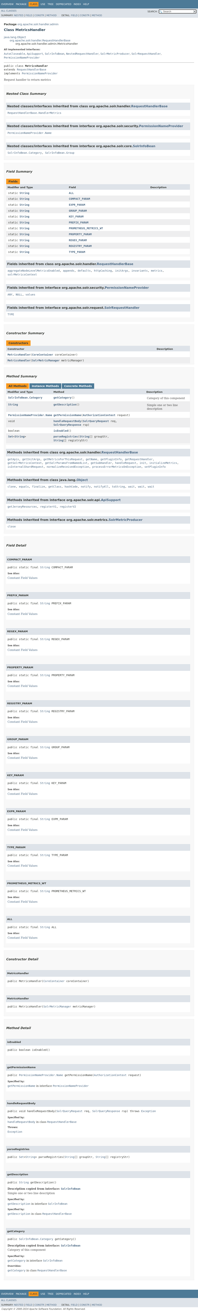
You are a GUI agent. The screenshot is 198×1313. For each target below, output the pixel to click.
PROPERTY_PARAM (80, 234)
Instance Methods (45, 386)
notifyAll (101, 486)
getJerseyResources (22, 506)
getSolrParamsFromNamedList (66, 462)
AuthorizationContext (99, 415)
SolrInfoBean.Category (25, 152)
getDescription (65, 404)
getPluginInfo (111, 459)
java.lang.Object (15, 37)
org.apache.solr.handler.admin (37, 24)
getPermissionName (67, 415)
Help (86, 4)
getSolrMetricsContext (25, 462)
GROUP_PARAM (78, 210)
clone (12, 486)
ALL (71, 193)
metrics (156, 270)
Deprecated (63, 4)
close (12, 526)
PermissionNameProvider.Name (30, 132)
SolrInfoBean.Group (59, 152)
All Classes (8, 10)
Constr (39, 15)
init (143, 462)
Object (82, 480)
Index (77, 4)
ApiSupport (35, 53)
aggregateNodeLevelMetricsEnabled (34, 270)
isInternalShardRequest (25, 466)
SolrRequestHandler (146, 53)
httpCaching (103, 270)
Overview (7, 4)
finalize (38, 486)
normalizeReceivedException (68, 466)
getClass (54, 486)
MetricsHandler (19, 354)
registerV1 (48, 506)
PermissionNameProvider (22, 57)
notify (86, 486)
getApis (13, 459)
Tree (51, 4)
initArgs (121, 270)
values (30, 294)
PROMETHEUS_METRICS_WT (86, 228)
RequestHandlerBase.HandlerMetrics (34, 112)
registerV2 (68, 506)
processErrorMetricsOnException (116, 466)
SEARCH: (153, 11)
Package (21, 4)
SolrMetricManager (46, 360)
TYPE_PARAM (77, 252)
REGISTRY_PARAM (80, 246)
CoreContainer (42, 354)
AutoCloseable (14, 53)
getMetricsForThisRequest (62, 459)
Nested (18, 15)
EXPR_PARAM (77, 204)
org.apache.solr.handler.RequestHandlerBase (40, 40)
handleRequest (125, 462)
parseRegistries (66, 436)
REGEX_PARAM (78, 240)
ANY (10, 294)
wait (131, 486)
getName (91, 459)
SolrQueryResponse (67, 424)
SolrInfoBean (54, 53)
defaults (84, 270)
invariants (139, 270)
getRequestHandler (139, 459)
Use (43, 4)
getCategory (63, 397)
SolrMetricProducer (115, 53)
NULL (19, 294)
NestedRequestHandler (82, 53)
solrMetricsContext (22, 274)
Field (29, 15)
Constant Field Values (23, 577)
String (24, 193)
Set (10, 436)
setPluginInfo (155, 466)
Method (51, 15)
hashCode (71, 486)
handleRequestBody (67, 421)
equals (24, 486)
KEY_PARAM (76, 216)
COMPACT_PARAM (79, 198)
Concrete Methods (78, 386)
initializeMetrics (163, 462)
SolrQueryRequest (96, 421)
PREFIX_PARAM (78, 222)
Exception (148, 1111)
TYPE (11, 314)
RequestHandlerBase (31, 69)
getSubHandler (101, 462)
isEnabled (61, 430)
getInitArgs (31, 459)
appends (68, 270)
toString (118, 486)
